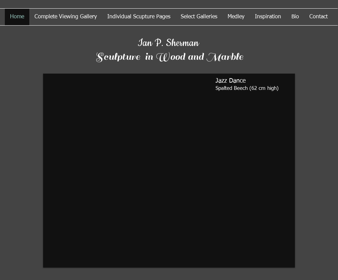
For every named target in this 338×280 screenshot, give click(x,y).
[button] (169, 171)
